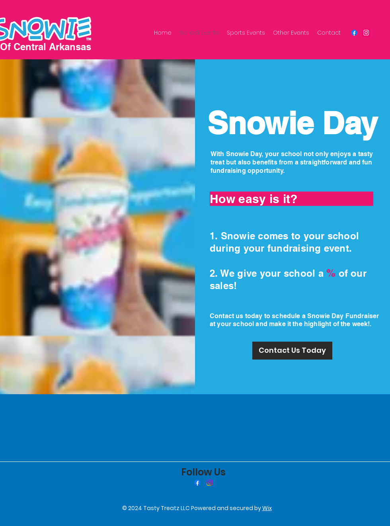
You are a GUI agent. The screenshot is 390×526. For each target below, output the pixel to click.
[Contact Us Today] (292, 351)
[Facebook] (354, 33)
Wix (267, 508)
